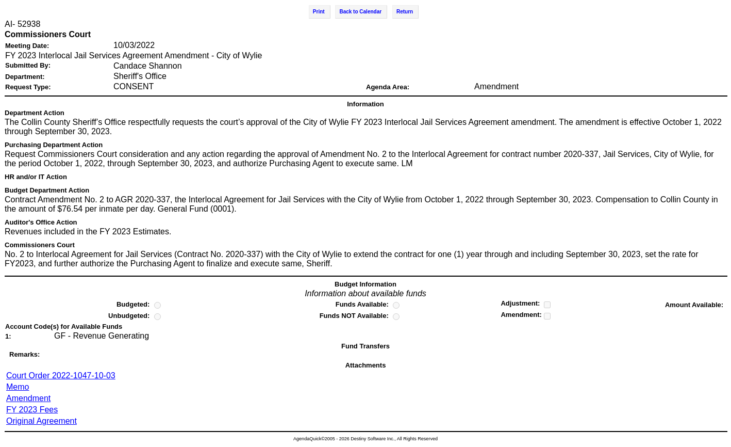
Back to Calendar (360, 11)
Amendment (28, 398)
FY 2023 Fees (32, 409)
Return (404, 11)
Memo (17, 386)
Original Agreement (41, 421)
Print (319, 11)
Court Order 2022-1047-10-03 (60, 375)
